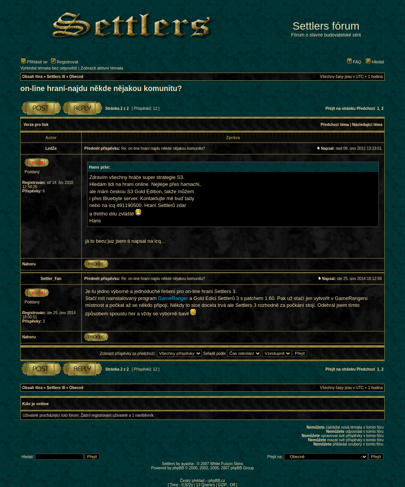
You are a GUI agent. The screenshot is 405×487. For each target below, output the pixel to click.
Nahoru (29, 264)
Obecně (76, 77)
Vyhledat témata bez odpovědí (48, 68)
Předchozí (366, 108)
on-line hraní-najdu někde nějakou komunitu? (101, 88)
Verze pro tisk (36, 125)
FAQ (354, 62)
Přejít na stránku (341, 108)
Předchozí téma (335, 125)
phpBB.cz (217, 481)
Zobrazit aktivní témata (102, 68)
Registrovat (64, 62)
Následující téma (367, 125)
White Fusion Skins (226, 464)
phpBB (178, 468)
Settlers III (56, 77)
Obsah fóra (32, 77)
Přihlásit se (34, 62)
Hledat (375, 62)
